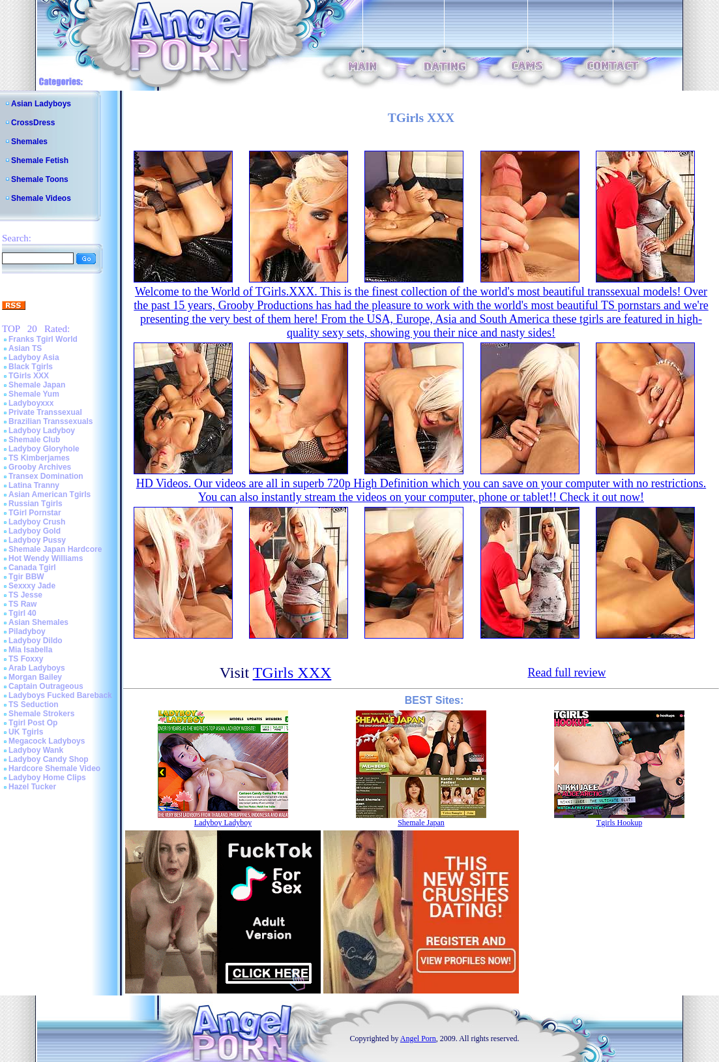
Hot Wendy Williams (45, 558)
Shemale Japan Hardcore (55, 549)
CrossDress (33, 122)
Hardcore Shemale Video (54, 768)
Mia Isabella (30, 649)
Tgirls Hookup (619, 822)
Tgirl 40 (22, 613)
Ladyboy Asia (33, 357)
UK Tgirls (25, 731)
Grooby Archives (39, 467)
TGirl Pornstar (34, 512)
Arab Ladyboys (36, 668)
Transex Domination (45, 476)
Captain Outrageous (45, 686)
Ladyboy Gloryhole (44, 448)
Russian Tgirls (35, 503)
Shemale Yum (33, 394)
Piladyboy (27, 631)
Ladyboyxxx (30, 403)
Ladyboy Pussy (37, 540)
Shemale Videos (41, 198)
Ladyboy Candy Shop (48, 759)
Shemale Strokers (41, 713)
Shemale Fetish (39, 160)
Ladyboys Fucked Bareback (60, 695)
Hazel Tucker (32, 786)
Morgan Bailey (35, 677)
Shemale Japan (36, 384)
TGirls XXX (28, 375)
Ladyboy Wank (35, 750)
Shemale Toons (39, 179)
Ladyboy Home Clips (47, 777)
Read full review (566, 672)
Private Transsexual (45, 412)
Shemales (29, 141)
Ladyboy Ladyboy (41, 430)
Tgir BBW (26, 576)
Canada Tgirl (32, 567)
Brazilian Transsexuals (50, 421)
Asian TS (25, 348)
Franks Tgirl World (43, 339)
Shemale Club (34, 439)
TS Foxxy (25, 658)
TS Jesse (25, 594)
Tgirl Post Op (32, 722)
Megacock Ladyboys (46, 741)
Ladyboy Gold (34, 531)
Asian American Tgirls (49, 494)
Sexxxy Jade (31, 585)
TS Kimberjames (39, 458)
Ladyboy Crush (36, 521)
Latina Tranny (33, 485)
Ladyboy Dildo (35, 640)
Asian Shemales (38, 622)
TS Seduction (33, 704)
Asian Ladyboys (41, 103)
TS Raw (22, 604)
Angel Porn (418, 1038)
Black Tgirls (30, 366)
